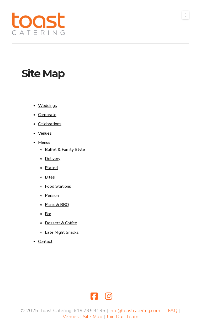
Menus (44, 142)
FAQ (172, 310)
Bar (48, 214)
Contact (45, 241)
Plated (51, 168)
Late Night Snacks (62, 232)
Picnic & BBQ (57, 205)
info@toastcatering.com (135, 310)
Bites (50, 177)
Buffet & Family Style (65, 149)
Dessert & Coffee (61, 223)
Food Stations (58, 186)
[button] (185, 15)
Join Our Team (122, 316)
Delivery (52, 159)
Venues (45, 133)
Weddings (47, 105)
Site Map (92, 316)
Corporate (47, 115)
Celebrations (49, 124)
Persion (52, 195)
